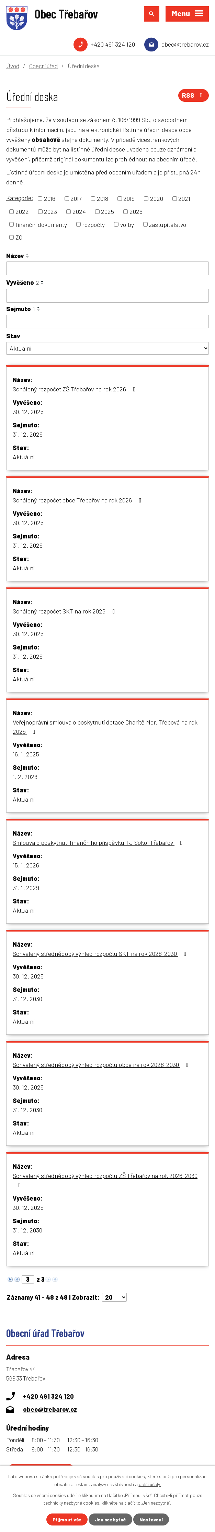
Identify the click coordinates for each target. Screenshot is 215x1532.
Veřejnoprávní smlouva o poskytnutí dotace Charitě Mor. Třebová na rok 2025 (105, 726)
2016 (49, 198)
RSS (193, 95)
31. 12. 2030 (27, 998)
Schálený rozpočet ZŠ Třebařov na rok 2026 (75, 389)
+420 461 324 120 (113, 44)
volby (127, 224)
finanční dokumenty (41, 224)
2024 (79, 211)
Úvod (12, 65)
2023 (50, 211)
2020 (156, 198)
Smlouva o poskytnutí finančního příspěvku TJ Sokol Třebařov (99, 842)
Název (15, 255)
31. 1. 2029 (26, 887)
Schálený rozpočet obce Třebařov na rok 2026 (78, 500)
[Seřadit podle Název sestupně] (28, 257)
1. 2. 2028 (25, 776)
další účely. (150, 1484)
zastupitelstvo (167, 224)
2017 (75, 198)
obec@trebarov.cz (185, 44)
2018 (102, 198)
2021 (184, 198)
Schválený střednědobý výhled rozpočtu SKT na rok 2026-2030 (101, 953)
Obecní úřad (43, 65)
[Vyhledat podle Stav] (107, 348)
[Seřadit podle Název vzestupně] (28, 254)
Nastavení (151, 1519)
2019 (129, 198)
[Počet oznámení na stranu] (114, 1297)
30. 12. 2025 (28, 411)
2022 (22, 211)
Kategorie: (19, 198)
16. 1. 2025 (26, 754)
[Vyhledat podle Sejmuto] (107, 322)
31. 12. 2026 (28, 434)
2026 (136, 211)
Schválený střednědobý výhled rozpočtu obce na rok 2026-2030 (102, 1064)
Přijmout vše (67, 1519)
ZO (18, 237)
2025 (107, 211)
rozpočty (93, 224)
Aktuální (23, 457)
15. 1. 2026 (26, 865)
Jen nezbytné (110, 1519)
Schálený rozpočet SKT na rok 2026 (65, 611)
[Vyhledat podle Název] (107, 268)
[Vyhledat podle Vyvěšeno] (107, 296)
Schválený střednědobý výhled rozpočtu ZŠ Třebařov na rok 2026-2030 (105, 1180)
